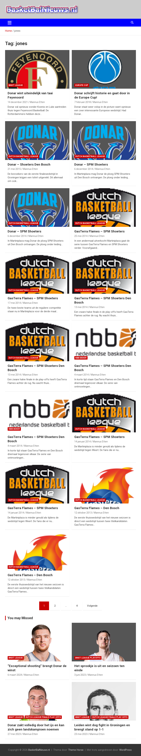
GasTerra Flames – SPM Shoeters (99, 231)
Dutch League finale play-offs (43, 717)
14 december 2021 (18, 102)
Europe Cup (81, 85)
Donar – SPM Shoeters (91, 164)
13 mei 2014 (81, 307)
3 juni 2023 (80, 674)
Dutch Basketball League (23, 156)
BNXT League (16, 85)
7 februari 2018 (82, 102)
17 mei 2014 (14, 303)
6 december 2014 (83, 169)
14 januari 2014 (82, 441)
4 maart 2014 (81, 374)
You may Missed (20, 618)
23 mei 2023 (81, 734)
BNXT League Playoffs (87, 658)
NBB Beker (81, 358)
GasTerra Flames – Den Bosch (96, 508)
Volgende (92, 605)
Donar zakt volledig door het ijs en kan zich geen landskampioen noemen (36, 727)
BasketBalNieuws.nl (39, 749)
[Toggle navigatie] (9, 23)
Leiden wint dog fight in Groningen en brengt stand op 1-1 (102, 727)
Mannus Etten (37, 102)
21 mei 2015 (14, 169)
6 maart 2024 (15, 674)
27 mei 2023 (14, 734)
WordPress (125, 749)
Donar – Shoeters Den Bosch (29, 164)
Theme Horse (75, 749)
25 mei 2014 (81, 236)
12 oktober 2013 (83, 512)
